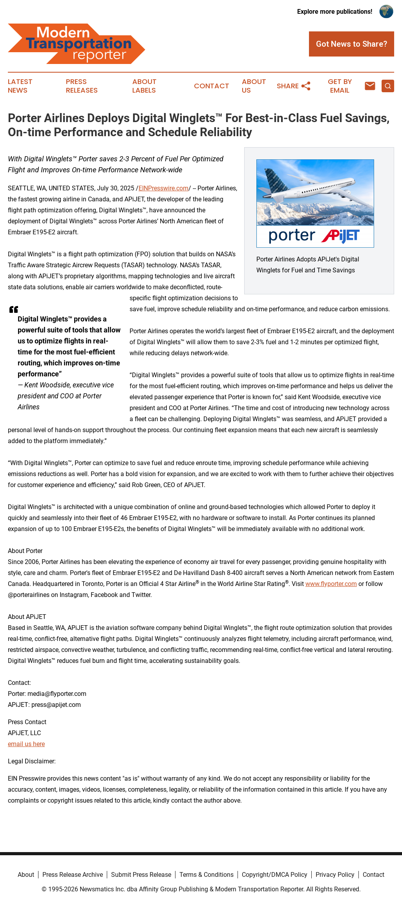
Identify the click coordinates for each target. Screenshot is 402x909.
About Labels (144, 86)
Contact (211, 86)
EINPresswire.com (163, 188)
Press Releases (82, 86)
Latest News (20, 86)
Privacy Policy (335, 874)
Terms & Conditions (206, 874)
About (26, 874)
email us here (26, 744)
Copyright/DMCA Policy (274, 874)
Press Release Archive (72, 874)
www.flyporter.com (331, 584)
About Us (254, 86)
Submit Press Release (141, 874)
